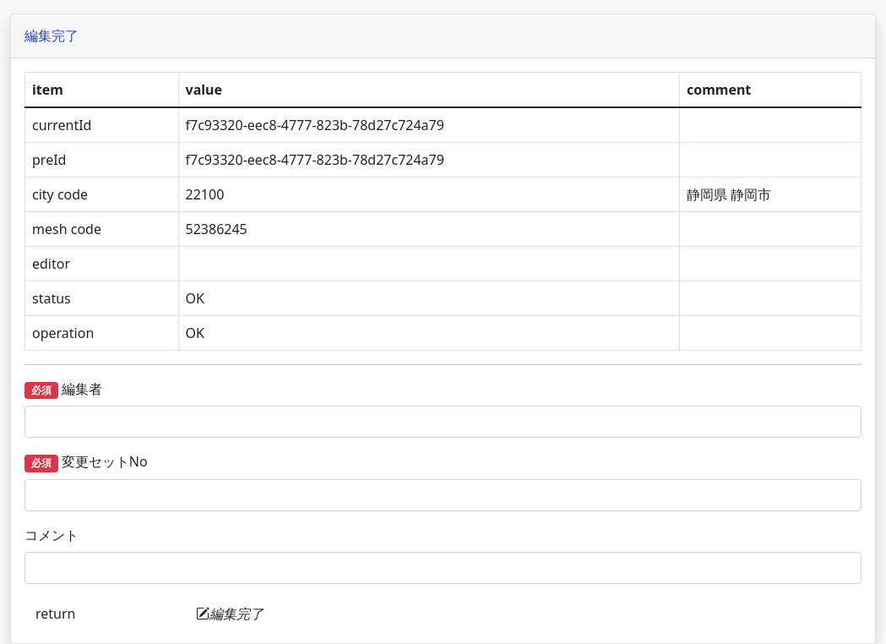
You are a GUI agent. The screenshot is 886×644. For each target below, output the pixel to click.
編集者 (232, 389)
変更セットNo (255, 462)
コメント (220, 535)
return (224, 613)
